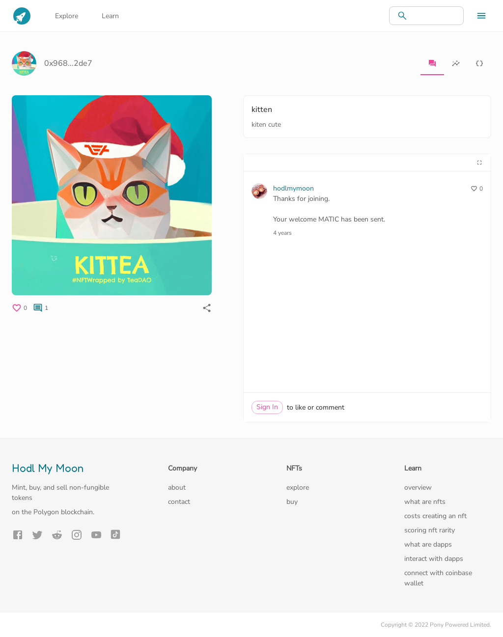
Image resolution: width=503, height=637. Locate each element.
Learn (110, 16)
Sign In (267, 407)
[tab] (432, 63)
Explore (66, 16)
